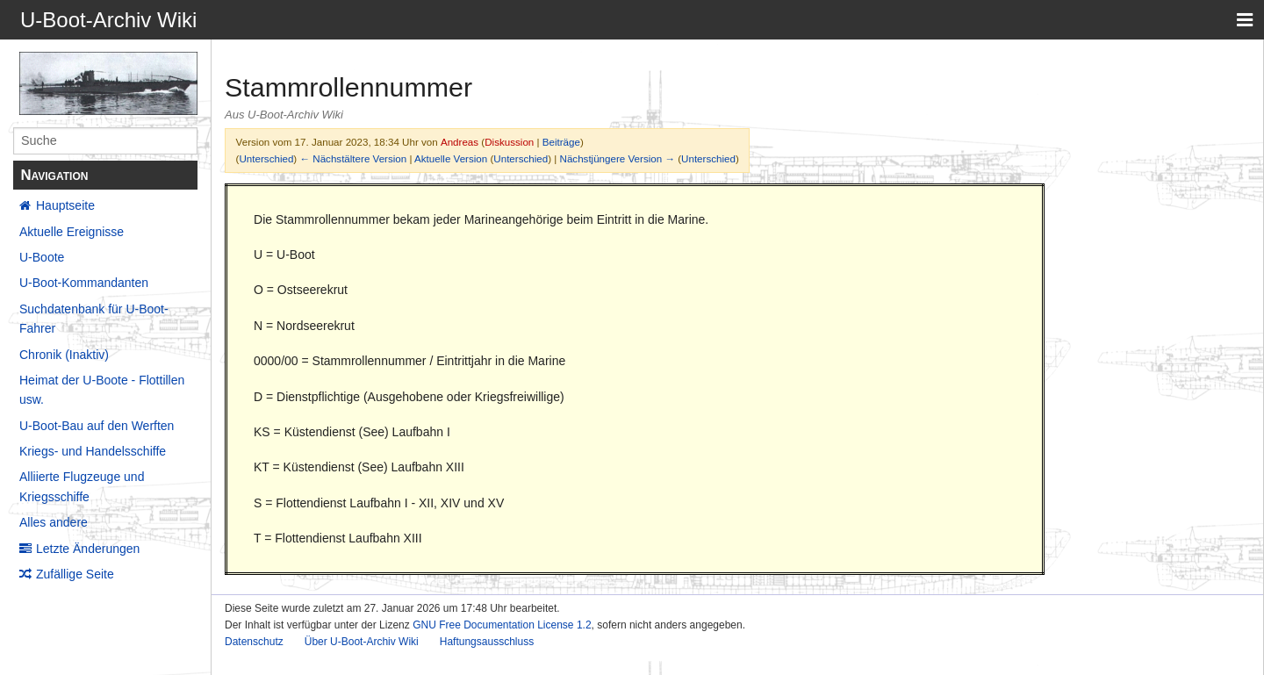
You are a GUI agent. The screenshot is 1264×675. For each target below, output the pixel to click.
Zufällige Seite (75, 574)
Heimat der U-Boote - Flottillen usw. (101, 389)
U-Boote (41, 257)
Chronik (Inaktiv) (64, 355)
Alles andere (53, 522)
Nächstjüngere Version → (617, 158)
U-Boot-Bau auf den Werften (96, 426)
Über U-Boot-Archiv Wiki (362, 642)
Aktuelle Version (450, 158)
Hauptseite (65, 205)
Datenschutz (254, 642)
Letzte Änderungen (88, 549)
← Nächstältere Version (352, 158)
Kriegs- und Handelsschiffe (92, 451)
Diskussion (509, 141)
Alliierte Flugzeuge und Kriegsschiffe (81, 486)
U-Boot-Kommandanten (83, 283)
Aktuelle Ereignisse (71, 232)
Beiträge (561, 141)
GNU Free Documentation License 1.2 (502, 625)
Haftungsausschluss (487, 642)
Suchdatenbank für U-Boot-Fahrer (94, 318)
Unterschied (266, 158)
